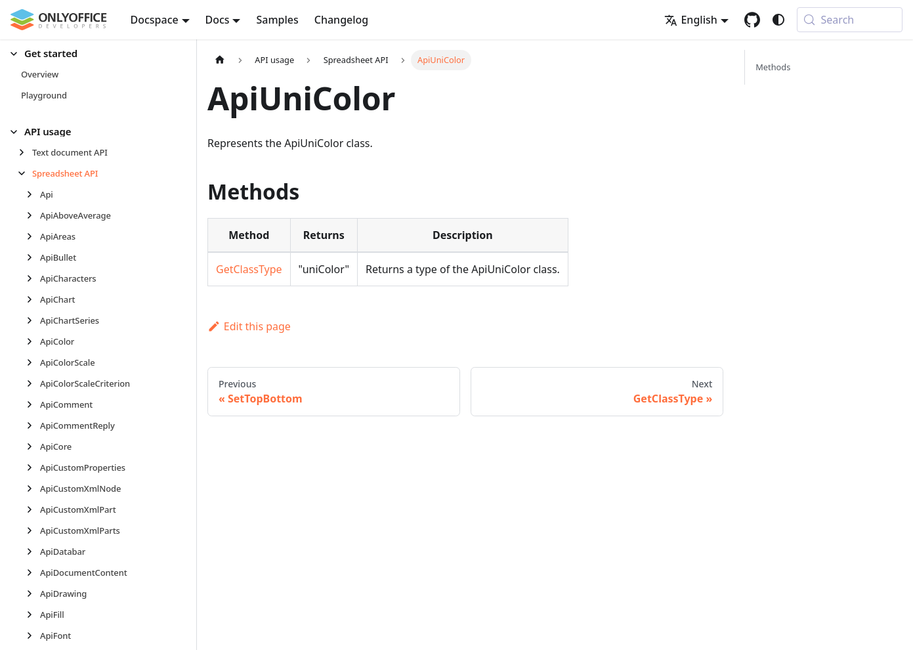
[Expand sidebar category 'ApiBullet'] (33, 257)
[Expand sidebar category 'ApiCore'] (33, 446)
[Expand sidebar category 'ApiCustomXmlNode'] (33, 488)
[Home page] (219, 60)
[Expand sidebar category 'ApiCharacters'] (33, 278)
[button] (93, 53)
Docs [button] (217, 19)
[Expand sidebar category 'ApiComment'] (33, 404)
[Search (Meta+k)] (849, 19)
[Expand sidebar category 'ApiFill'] (33, 614)
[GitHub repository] (752, 19)
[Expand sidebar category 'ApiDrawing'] (33, 593)
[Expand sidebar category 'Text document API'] (25, 152)
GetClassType (249, 269)
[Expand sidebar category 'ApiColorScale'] (33, 362)
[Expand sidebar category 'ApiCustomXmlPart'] (33, 509)
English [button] (690, 19)
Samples (277, 19)
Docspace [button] (155, 19)
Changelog (341, 19)
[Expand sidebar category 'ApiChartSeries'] (33, 320)
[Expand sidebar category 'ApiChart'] (33, 299)
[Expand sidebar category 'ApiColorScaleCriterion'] (33, 383)
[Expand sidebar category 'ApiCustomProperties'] (33, 467)
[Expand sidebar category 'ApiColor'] (33, 341)
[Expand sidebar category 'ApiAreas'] (33, 236)
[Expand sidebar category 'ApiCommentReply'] (33, 425)
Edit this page (249, 326)
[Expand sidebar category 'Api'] (33, 194)
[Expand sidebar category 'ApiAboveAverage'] (33, 215)
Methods (772, 67)
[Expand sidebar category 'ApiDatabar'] (33, 551)
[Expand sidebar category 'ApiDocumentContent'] (33, 572)
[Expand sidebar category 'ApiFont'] (33, 635)
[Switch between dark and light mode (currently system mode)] (778, 19)
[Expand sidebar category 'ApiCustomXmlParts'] (33, 530)
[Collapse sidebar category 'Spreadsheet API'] (25, 173)
